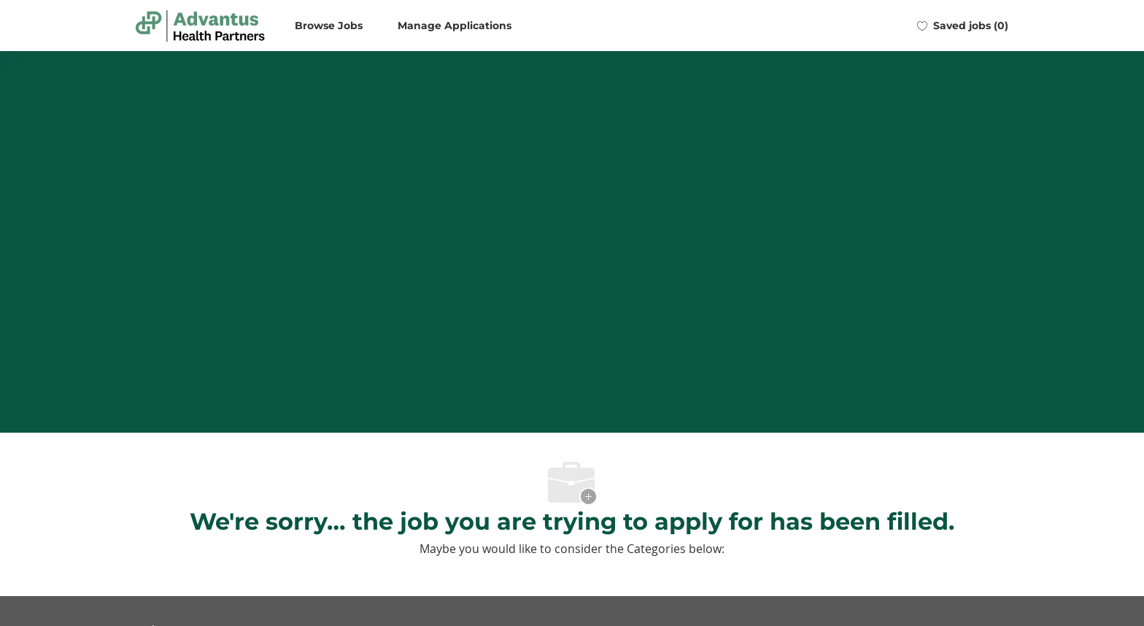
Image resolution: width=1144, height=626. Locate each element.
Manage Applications (454, 25)
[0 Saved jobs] (962, 25)
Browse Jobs (329, 25)
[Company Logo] (200, 26)
